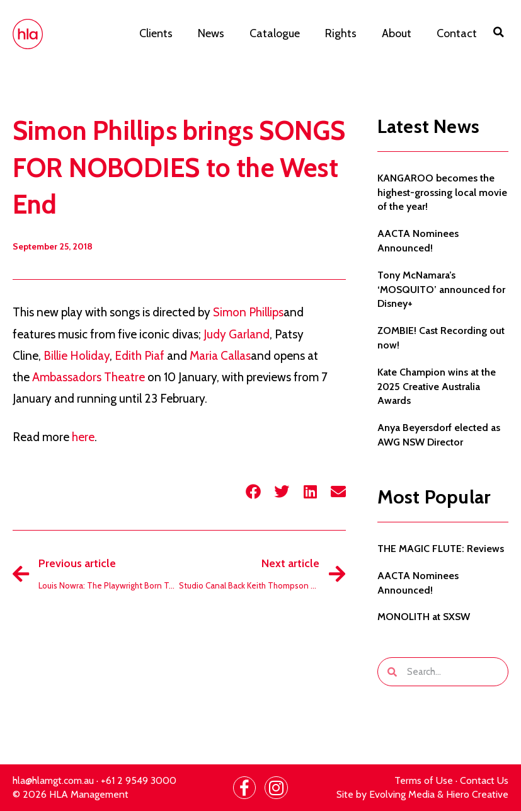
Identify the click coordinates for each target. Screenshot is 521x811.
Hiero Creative (477, 794)
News (211, 33)
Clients (156, 33)
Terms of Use (423, 780)
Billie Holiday (76, 355)
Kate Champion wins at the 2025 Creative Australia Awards (436, 386)
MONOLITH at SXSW (423, 617)
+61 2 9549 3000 (138, 780)
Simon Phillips (248, 312)
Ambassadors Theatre (88, 377)
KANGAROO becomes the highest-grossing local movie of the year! (442, 192)
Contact (457, 33)
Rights (341, 33)
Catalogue (274, 33)
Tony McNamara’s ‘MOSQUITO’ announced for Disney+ (441, 289)
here (83, 437)
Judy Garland (236, 334)
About (396, 33)
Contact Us (484, 780)
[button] (499, 32)
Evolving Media (402, 794)
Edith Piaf (139, 355)
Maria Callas (220, 355)
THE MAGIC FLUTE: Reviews (440, 549)
